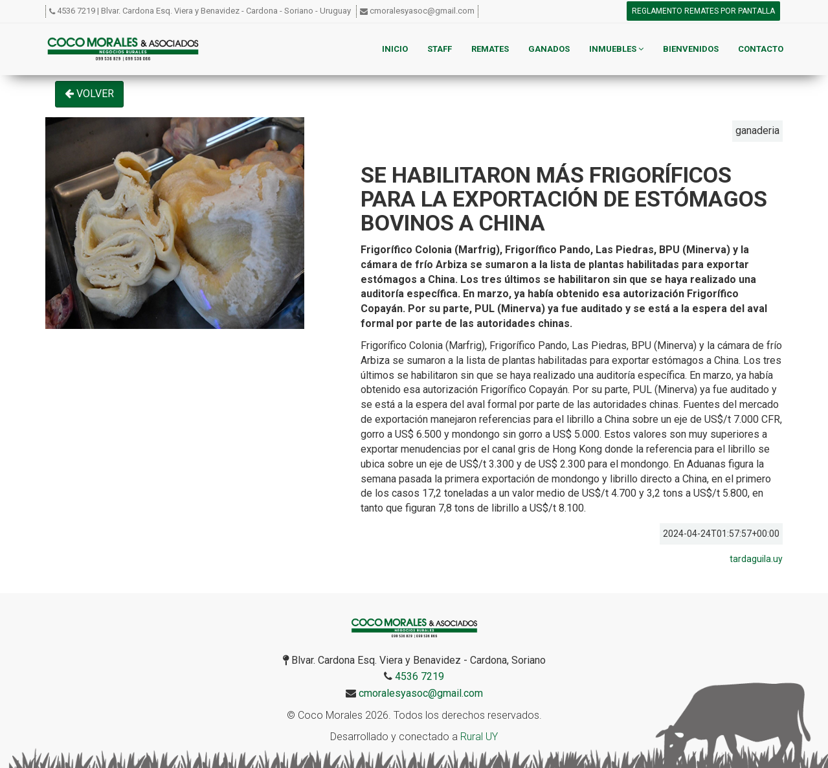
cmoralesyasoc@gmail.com (422, 11)
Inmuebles (616, 49)
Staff (439, 49)
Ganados (549, 49)
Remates (490, 49)
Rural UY (479, 736)
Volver (89, 93)
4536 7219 (76, 11)
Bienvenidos (691, 49)
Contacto (760, 49)
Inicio (395, 49)
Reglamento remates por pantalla (703, 11)
